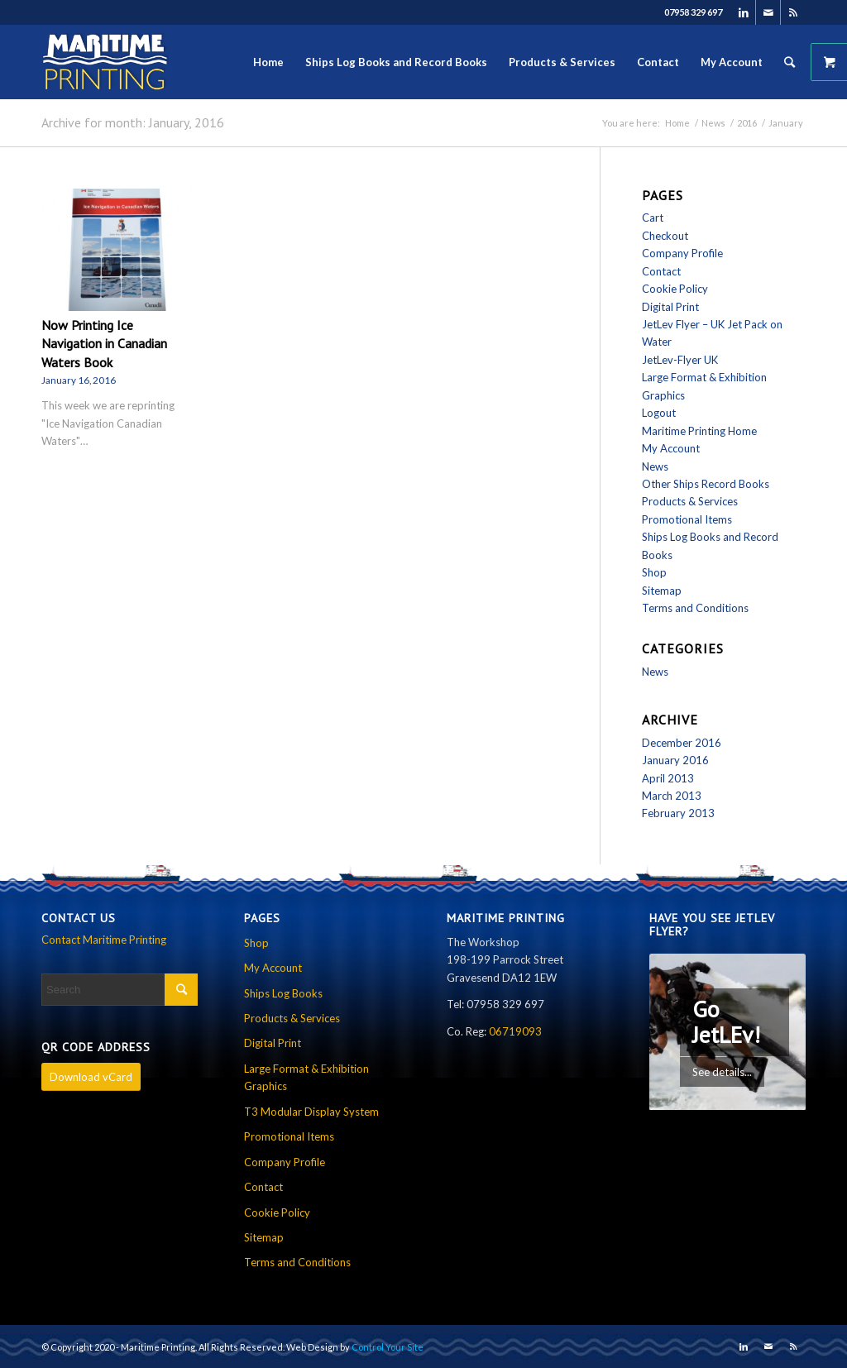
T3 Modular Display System (311, 1111)
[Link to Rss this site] (793, 12)
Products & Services (690, 501)
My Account (671, 448)
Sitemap (662, 590)
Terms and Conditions (695, 608)
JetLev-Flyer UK (680, 359)
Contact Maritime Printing (103, 939)
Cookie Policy (675, 288)
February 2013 (678, 813)
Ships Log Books (283, 993)
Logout (659, 412)
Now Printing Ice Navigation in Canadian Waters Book (104, 344)
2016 (747, 122)
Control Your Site (388, 1347)
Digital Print (670, 306)
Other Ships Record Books (705, 483)
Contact (661, 271)
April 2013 (668, 778)
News (713, 122)
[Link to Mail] (768, 12)
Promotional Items (687, 519)
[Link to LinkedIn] (743, 12)
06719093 (515, 1031)
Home (677, 122)
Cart (652, 217)
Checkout (665, 235)
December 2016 (681, 742)
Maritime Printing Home (699, 431)
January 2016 (675, 760)
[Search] (789, 62)
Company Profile (682, 253)
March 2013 (671, 795)
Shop (654, 572)
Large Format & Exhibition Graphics (306, 1077)
